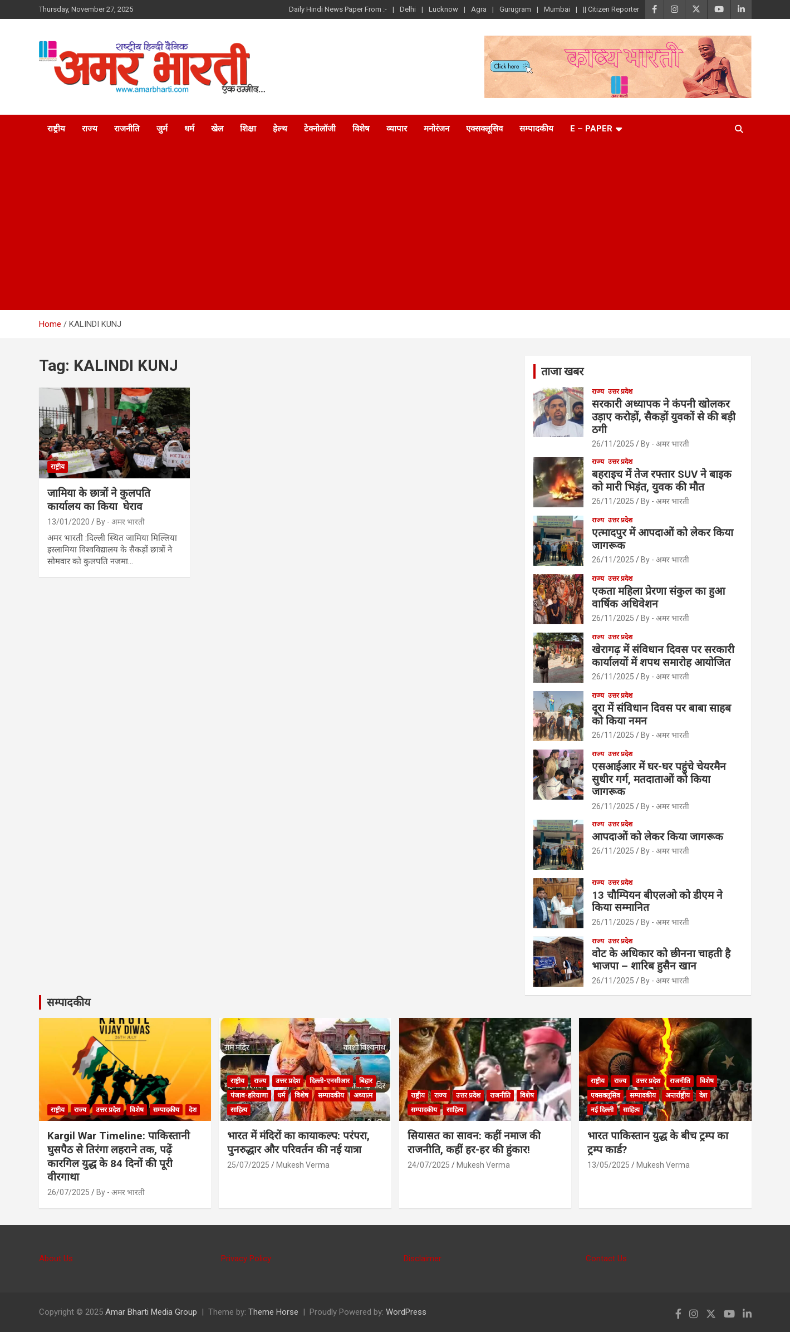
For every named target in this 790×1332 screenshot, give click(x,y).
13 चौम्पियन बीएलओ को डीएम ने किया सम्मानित (657, 901)
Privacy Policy (246, 1258)
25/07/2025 (248, 1164)
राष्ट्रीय (56, 129)
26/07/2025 (68, 1192)
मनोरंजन (436, 129)
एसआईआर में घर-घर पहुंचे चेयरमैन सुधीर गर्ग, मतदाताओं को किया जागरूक (659, 779)
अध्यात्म (363, 1095)
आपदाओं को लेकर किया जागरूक (657, 836)
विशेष (361, 129)
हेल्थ (280, 129)
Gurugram (515, 9)
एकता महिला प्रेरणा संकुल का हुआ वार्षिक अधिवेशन (658, 597)
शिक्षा (248, 129)
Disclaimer (422, 1258)
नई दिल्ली (602, 1110)
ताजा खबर (562, 371)
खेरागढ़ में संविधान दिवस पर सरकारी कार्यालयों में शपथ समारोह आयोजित (663, 656)
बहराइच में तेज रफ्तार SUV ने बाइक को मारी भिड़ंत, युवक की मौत (662, 480)
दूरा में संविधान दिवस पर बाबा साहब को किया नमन (661, 714)
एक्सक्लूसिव (484, 129)
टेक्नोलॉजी (320, 129)
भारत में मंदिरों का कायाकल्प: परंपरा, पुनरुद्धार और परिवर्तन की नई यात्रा (298, 1142)
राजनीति (127, 129)
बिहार (365, 1081)
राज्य (89, 129)
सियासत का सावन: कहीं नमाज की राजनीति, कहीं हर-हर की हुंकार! (474, 1142)
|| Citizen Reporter (611, 9)
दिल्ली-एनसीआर (330, 1081)
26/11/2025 (613, 443)
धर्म (189, 129)
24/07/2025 (429, 1164)
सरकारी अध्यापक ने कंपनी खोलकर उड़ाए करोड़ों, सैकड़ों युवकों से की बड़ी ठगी (663, 417)
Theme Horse (273, 1312)
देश (193, 1110)
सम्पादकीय (536, 129)
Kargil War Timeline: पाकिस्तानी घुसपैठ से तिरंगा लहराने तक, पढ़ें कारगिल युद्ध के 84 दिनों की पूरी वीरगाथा (118, 1156)
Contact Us (606, 1258)
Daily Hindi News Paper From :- (338, 9)
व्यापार (396, 129)
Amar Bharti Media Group (151, 1312)
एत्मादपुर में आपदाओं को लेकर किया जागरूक (662, 539)
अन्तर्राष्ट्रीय (677, 1095)
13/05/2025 (608, 1164)
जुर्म (162, 129)
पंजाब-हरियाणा (249, 1095)
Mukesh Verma (303, 1164)
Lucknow (443, 9)
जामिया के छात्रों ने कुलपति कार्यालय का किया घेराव (98, 500)
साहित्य (238, 1110)
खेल (217, 129)
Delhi (408, 9)
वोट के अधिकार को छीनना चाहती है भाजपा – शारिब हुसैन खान (661, 960)
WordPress (406, 1312)
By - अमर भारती (120, 521)
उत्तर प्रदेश (620, 391)
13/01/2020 (68, 521)
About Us (56, 1258)
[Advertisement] (395, 227)
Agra (479, 9)
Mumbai (557, 9)
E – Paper (591, 129)
